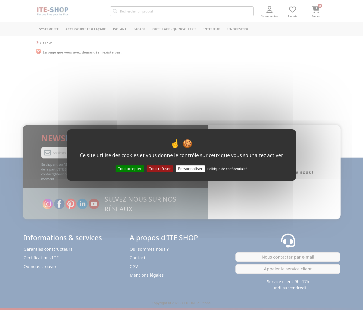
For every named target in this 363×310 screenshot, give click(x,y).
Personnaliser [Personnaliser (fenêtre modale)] (190, 168)
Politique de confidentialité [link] (227, 168)
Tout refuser (160, 168)
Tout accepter (130, 168)
